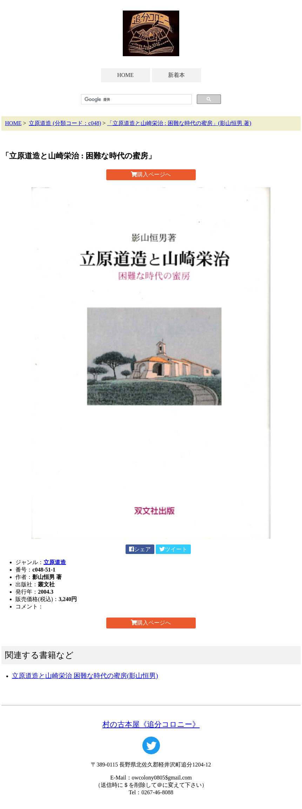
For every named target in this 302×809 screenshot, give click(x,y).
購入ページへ (151, 174)
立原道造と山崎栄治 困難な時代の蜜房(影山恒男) (85, 675)
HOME (125, 75)
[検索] (136, 99)
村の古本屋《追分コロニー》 (151, 724)
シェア (140, 549)
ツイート (173, 549)
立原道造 (54, 562)
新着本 (176, 75)
